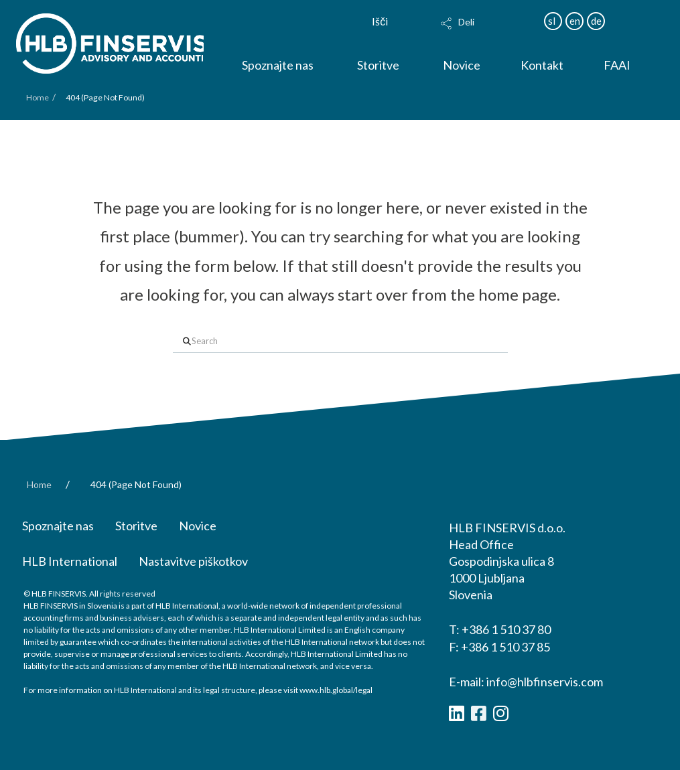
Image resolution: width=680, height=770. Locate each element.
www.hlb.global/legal (335, 690)
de (596, 21)
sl (551, 21)
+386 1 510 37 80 (506, 629)
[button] (486, 32)
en (574, 21)
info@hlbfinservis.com (544, 681)
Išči (380, 21)
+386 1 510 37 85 (505, 646)
